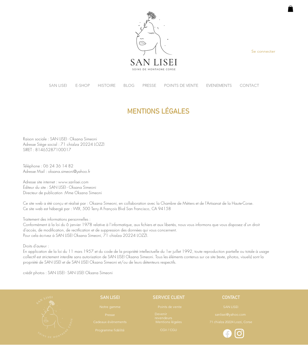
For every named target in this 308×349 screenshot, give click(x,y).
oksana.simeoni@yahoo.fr (69, 171)
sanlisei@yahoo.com (230, 314)
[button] (290, 8)
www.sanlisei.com (73, 181)
